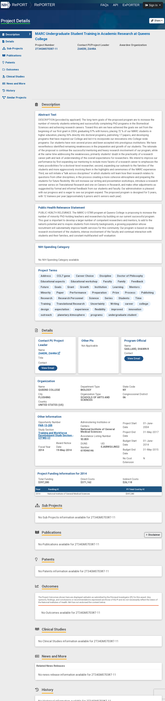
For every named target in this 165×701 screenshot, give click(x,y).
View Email (47, 368)
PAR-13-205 (45, 425)
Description (16, 34)
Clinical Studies (13, 76)
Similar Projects (14, 97)
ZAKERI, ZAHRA (49, 353)
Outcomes (10, 69)
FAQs (105, 5)
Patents (8, 62)
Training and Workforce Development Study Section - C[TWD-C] (55, 435)
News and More (13, 83)
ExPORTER (131, 5)
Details (8, 41)
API (115, 5)
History (8, 90)
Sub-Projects (12, 48)
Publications (11, 55)
